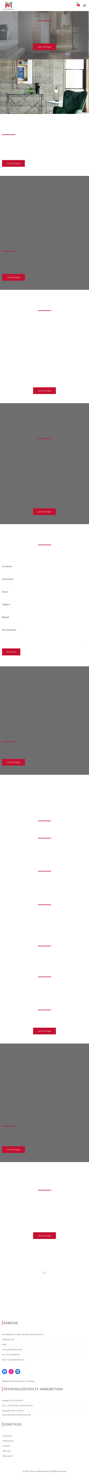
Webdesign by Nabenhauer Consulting (18, 1381)
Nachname (7, 579)
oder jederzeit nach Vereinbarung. (16, 1414)
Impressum (7, 1436)
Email (5, 591)
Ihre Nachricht (9, 629)
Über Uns (7, 1451)
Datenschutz (8, 1441)
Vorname (7, 566)
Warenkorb (7, 1456)
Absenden (11, 651)
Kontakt (6, 1446)
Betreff (5, 617)
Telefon (5, 604)
